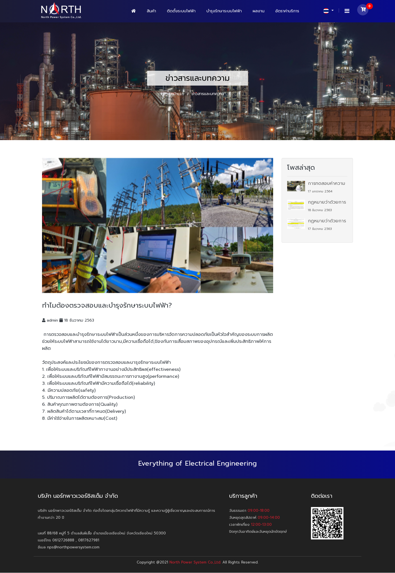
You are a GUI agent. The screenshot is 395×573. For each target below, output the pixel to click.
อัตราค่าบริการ (287, 11)
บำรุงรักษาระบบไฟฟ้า (224, 11)
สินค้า (151, 11)
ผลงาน (258, 11)
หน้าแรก (178, 94)
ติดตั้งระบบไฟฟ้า (181, 11)
